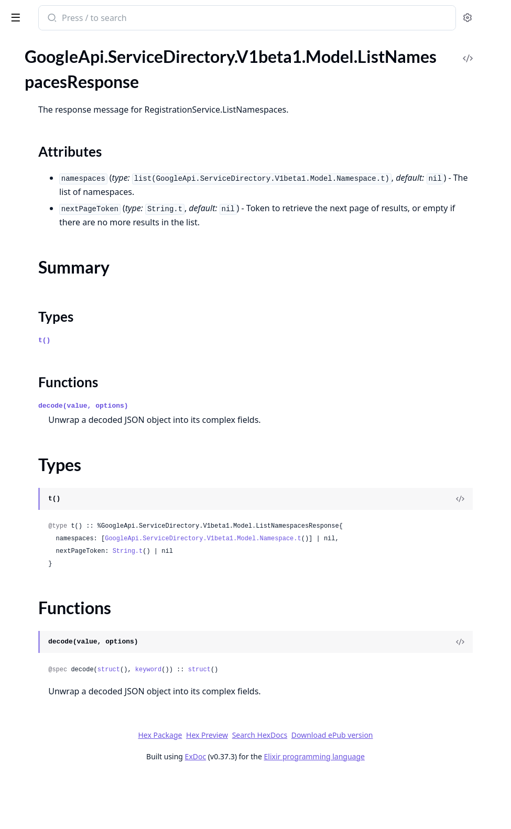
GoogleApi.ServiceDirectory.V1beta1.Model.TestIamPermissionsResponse (74, 750)
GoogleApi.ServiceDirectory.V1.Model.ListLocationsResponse (74, 222)
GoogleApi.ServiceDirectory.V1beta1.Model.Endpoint (74, 462)
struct (259, 722)
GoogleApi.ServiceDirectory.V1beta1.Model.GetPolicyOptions (74, 505)
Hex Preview (286, 788)
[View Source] (467, 526)
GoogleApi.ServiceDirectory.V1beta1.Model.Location (74, 636)
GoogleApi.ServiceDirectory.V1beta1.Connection (74, 420)
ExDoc (274, 809)
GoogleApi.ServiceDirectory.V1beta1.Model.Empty (74, 448)
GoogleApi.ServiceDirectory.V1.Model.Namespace (74, 278)
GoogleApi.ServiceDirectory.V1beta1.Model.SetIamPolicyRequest (74, 721)
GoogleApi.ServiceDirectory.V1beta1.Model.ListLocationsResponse (74, 533)
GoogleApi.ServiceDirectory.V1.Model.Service (74, 335)
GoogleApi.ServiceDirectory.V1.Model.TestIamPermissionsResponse (74, 378)
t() (195, 368)
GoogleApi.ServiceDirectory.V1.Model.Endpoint (74, 151)
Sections (33, 566)
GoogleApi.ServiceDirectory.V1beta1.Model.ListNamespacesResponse (74, 547)
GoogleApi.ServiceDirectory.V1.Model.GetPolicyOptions (74, 194)
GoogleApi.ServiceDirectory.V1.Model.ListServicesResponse (74, 250)
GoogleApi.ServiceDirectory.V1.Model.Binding (74, 123)
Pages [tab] (18, 57)
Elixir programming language (393, 809)
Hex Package (238, 788)
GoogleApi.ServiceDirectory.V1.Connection (74, 109)
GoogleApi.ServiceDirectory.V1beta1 (73, 392)
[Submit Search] (201, 19)
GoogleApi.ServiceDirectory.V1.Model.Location (74, 264)
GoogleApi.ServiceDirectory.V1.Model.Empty (74, 137)
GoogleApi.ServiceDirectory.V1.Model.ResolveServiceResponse (74, 321)
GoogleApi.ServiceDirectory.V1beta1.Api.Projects (74, 406)
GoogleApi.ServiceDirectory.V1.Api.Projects (74, 95)
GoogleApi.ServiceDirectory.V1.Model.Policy (74, 293)
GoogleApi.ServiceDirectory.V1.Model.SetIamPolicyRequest (74, 349)
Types (28, 591)
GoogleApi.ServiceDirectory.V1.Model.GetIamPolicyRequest (74, 179)
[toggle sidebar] (143, 17)
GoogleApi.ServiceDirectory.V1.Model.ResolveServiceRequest (74, 307)
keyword (299, 722)
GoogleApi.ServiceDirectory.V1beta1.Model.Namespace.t (353, 579)
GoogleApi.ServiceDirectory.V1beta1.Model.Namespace (74, 651)
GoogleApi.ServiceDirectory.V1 (63, 80)
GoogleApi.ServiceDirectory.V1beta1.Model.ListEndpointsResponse (74, 519)
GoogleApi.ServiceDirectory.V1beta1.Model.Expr (74, 477)
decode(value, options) (234, 434)
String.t (278, 604)
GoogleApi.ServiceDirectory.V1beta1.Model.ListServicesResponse (74, 622)
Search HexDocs (338, 788)
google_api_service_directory (69, 18)
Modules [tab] (63, 57)
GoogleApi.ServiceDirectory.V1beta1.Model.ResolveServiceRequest (74, 679)
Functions (36, 603)
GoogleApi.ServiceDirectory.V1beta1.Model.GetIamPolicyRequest (74, 491)
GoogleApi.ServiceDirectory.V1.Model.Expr (74, 165)
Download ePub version (411, 788)
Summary (35, 578)
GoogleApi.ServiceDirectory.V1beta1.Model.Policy (74, 665)
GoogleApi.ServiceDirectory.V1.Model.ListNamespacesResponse (74, 236)
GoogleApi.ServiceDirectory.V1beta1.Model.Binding (74, 434)
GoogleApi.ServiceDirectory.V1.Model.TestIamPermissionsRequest (74, 363)
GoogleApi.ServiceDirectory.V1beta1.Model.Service (74, 707)
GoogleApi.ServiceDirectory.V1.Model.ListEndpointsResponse (74, 208)
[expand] (147, 82)
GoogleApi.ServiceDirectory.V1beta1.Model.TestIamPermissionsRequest (74, 735)
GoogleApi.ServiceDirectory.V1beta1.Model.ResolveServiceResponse (74, 693)
